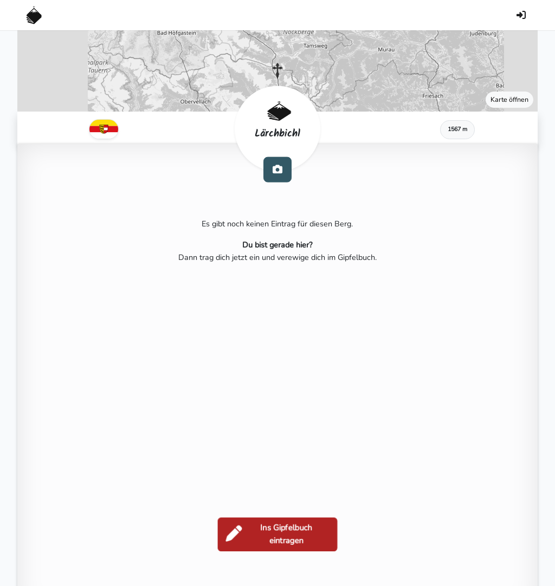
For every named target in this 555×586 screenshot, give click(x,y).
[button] (277, 71)
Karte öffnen (509, 99)
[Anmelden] (521, 15)
